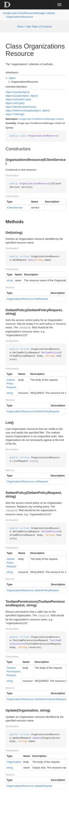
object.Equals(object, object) (22, 95)
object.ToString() (15, 114)
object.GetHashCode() (18, 99)
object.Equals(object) (18, 92)
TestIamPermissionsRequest (14, 671)
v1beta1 (60, 119)
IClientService (14, 207)
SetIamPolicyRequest (11, 562)
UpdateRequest (43, 785)
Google (22, 119)
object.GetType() (15, 103)
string (10, 280)
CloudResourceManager (43, 119)
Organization (14, 761)
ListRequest (41, 481)
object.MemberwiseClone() (21, 106)
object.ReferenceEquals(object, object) (28, 110)
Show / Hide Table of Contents (34, 26)
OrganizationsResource (19, 16)
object (12, 78)
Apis (29, 119)
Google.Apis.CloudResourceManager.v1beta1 (29, 13)
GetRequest (41, 298)
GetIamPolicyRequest (11, 383)
